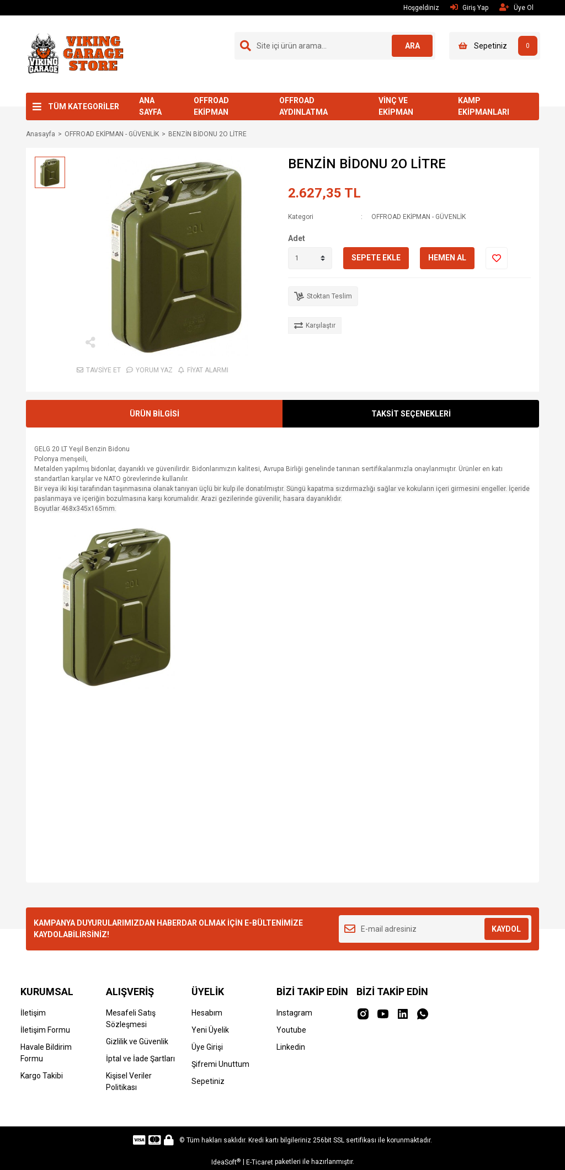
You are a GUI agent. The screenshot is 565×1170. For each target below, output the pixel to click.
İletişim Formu (45, 1029)
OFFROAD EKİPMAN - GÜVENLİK (418, 217)
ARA (410, 45)
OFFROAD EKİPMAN (211, 106)
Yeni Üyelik (210, 1029)
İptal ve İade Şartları (140, 1058)
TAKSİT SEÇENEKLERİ (411, 413)
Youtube (291, 1029)
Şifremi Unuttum (220, 1064)
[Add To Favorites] (497, 258)
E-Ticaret (259, 1162)
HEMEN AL (447, 257)
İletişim (33, 1012)
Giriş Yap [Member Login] (469, 7)
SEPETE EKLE (376, 257)
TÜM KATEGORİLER (83, 106)
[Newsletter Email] (435, 929)
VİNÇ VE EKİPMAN (396, 106)
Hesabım (206, 1012)
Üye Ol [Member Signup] (516, 7)
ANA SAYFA (150, 106)
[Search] (334, 46)
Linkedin (290, 1047)
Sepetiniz (208, 1081)
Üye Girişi (207, 1047)
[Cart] (494, 46)
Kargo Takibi (41, 1075)
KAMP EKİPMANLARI (483, 106)
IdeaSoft (226, 1162)
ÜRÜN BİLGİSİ (154, 413)
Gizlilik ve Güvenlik (137, 1041)
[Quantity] (310, 258)
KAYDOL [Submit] (506, 929)
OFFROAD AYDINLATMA (303, 106)
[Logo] (74, 53)
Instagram (294, 1012)
